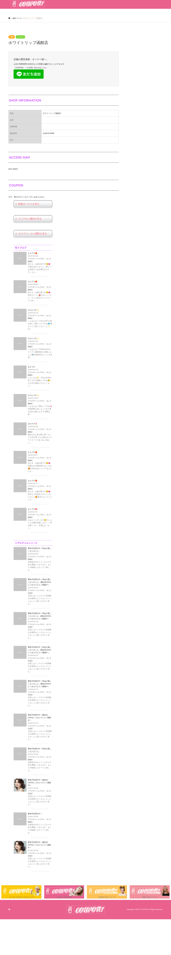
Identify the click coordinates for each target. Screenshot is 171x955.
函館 (11, 37)
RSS (9, 909)
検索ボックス (25, 204)
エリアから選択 (26, 219)
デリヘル (20, 37)
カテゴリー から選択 (29, 233)
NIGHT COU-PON (141, 909)
